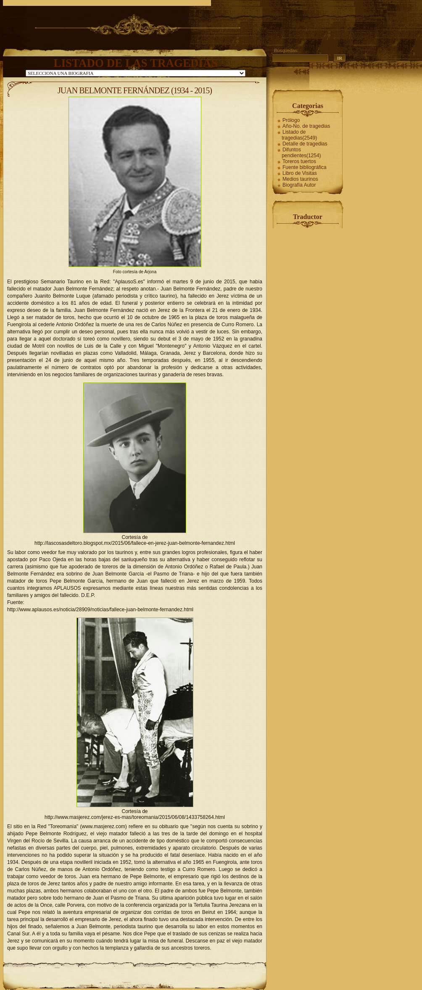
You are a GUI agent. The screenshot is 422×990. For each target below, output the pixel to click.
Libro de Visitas (299, 173)
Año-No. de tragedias (306, 126)
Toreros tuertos (299, 161)
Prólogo (291, 120)
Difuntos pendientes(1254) (301, 152)
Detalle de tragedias (304, 144)
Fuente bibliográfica (304, 167)
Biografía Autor (299, 185)
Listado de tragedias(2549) (299, 135)
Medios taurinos (300, 179)
